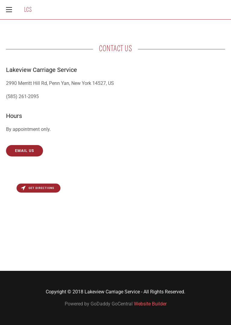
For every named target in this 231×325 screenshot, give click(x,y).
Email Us (24, 151)
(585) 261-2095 (22, 96)
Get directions (37, 188)
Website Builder (150, 304)
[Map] (115, 226)
